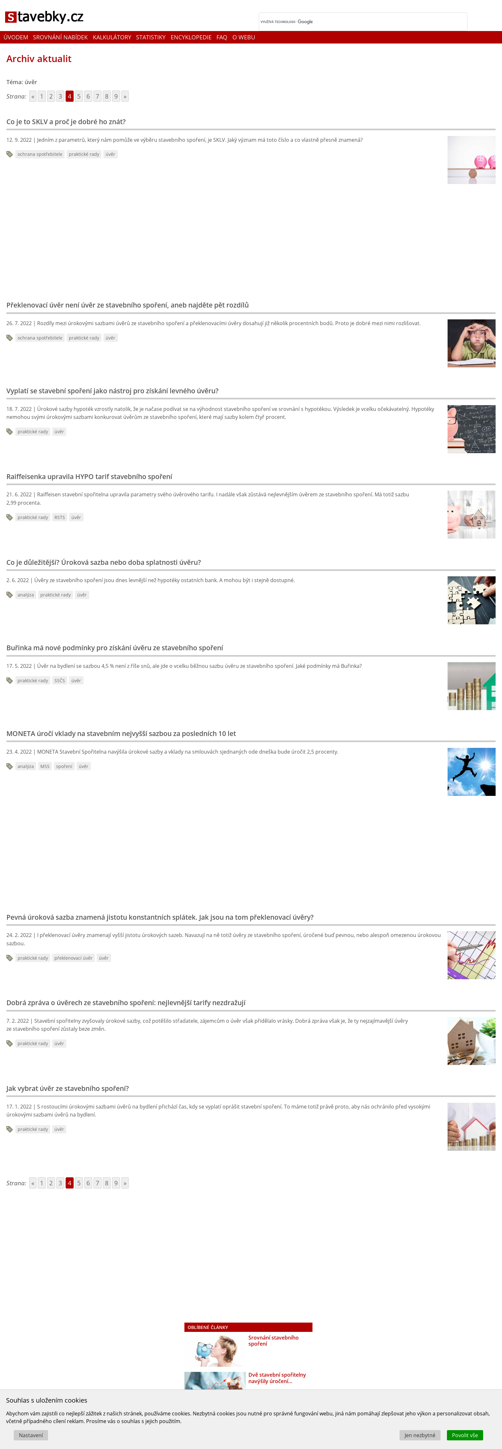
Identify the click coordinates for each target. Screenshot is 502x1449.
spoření (64, 766)
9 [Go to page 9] (116, 96)
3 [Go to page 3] (60, 96)
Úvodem (16, 37)
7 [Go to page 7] (97, 96)
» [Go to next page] (125, 96)
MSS (45, 766)
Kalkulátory (112, 37)
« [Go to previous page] (32, 96)
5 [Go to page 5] (79, 96)
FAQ (221, 37)
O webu (243, 37)
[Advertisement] (108, 240)
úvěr (110, 154)
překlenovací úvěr (73, 958)
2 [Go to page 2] (51, 96)
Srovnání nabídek (60, 37)
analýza (26, 595)
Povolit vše (465, 1435)
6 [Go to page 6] (88, 96)
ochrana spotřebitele (40, 154)
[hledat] (355, 22)
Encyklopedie (191, 37)
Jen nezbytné (420, 1435)
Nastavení (31, 1435)
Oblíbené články (208, 1327)
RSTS (59, 517)
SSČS (59, 680)
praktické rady (84, 154)
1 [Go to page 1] (42, 96)
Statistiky (151, 37)
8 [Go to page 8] (107, 96)
